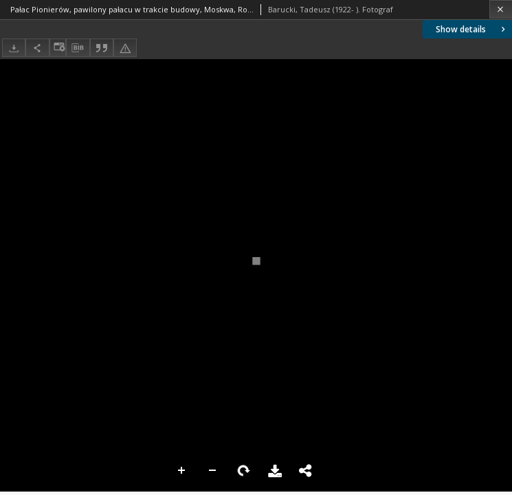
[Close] (500, 9)
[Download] (13, 47)
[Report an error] (125, 47)
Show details (472, 29)
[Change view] (57, 47)
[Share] (37, 47)
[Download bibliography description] (77, 48)
